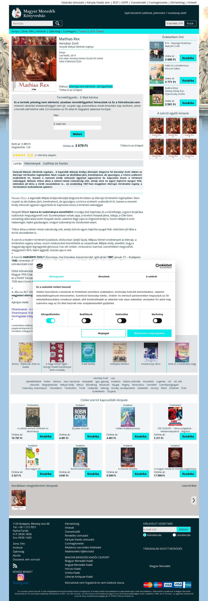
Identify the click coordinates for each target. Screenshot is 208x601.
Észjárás (111, 391)
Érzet (183, 388)
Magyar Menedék (159, 566)
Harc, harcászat (72, 381)
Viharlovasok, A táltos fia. (26, 312)
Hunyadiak (87, 381)
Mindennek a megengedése (149, 333)
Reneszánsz (138, 384)
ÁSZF (116, 2)
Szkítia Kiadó (72, 572)
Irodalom (115, 381)
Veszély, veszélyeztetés (123, 388)
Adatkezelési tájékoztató (79, 551)
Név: (56, 115)
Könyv (15, 31)
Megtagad (103, 333)
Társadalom (56, 388)
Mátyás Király (67, 384)
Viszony (154, 388)
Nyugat (115, 384)
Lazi (113, 378)
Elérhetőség (177, 2)
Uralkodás (93, 388)
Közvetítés (148, 381)
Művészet (104, 384)
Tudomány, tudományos (34, 388)
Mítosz (79, 384)
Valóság (105, 388)
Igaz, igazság (102, 381)
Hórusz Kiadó (73, 568)
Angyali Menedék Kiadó (79, 565)
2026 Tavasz (96, 31)
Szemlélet (152, 384)
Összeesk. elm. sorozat (26, 559)
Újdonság (54, 31)
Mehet (77, 134)
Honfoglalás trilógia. (24, 316)
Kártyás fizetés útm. (98, 2)
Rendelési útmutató (76, 535)
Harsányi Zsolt (100, 378)
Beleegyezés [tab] (56, 276)
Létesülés (34, 384)
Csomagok (69, 31)
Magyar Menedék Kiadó (79, 561)
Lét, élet (178, 381)
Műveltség (91, 384)
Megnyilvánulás (50, 384)
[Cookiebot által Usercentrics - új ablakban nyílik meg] (158, 266)
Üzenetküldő (138, 2)
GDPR (124, 2)
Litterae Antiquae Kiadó (79, 576)
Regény (125, 384)
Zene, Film (28, 31)
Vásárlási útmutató (72, 2)
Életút (164, 388)
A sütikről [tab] (151, 276)
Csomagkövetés (158, 2)
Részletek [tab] (104, 276)
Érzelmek (174, 388)
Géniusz (57, 381)
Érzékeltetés (98, 391)
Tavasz (82, 31)
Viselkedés (143, 388)
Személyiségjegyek (169, 384)
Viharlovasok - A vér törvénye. (29, 309)
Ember (47, 381)
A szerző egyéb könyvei (173, 113)
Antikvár (41, 31)
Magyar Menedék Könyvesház (68, 13)
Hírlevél (191, 2)
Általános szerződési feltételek (83, 547)
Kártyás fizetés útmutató (79, 539)
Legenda (160, 381)
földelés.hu (129, 596)
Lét (169, 381)
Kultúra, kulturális (132, 381)
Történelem (70, 388)
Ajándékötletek (33, 381)
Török (82, 388)
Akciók (17, 555)
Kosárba (188, 58)
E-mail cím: (60, 124)
